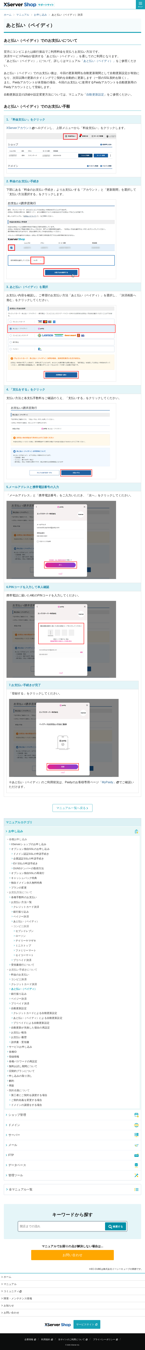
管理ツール (14, 1175)
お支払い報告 (18, 1032)
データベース (15, 1165)
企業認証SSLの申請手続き (27, 858)
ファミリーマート (25, 950)
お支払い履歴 (18, 1037)
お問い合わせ (72, 1255)
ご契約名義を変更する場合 (25, 1100)
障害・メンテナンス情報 (18, 1298)
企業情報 (30, 1339)
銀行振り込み (20, 911)
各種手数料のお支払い (23, 897)
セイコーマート (24, 955)
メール (11, 1144)
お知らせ (9, 1305)
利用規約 (47, 1339)
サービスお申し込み (19, 1046)
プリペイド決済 (21, 960)
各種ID (12, 1051)
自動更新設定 (95, 94)
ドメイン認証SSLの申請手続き (30, 853)
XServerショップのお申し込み (27, 844)
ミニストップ (22, 945)
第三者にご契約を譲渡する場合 (28, 1095)
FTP (9, 1155)
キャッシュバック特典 (23, 878)
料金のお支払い (19, 974)
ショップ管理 (15, 1114)
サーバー (12, 1134)
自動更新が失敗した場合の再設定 (29, 1027)
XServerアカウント (19, 127)
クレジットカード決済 (25, 906)
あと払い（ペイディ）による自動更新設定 (36, 1017)
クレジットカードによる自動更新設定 (34, 1013)
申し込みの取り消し (19, 1075)
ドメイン (12, 1125)
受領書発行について (21, 964)
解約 (10, 1080)
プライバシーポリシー (105, 1339)
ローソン (20, 935)
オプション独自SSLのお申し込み (29, 848)
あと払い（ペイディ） (25, 921)
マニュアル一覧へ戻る (72, 808)
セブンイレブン (24, 931)
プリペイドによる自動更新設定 (30, 1022)
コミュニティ (13, 1291)
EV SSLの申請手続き (24, 863)
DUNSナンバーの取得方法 (27, 868)
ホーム (7, 1276)
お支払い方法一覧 (20, 902)
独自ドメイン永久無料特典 (25, 882)
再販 (10, 1085)
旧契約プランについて (21, 1071)
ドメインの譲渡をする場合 (25, 1104)
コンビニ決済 (18, 979)
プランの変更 (18, 887)
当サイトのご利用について (73, 1339)
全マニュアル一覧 (18, 1189)
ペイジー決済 (20, 916)
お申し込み (14, 831)
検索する (115, 1227)
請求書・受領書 (19, 1042)
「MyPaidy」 (107, 782)
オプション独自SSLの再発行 (27, 873)
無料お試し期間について (22, 1066)
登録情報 (13, 1056)
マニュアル (10, 1284)
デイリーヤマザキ (25, 940)
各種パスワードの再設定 (22, 1061)
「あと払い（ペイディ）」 (98, 60)
